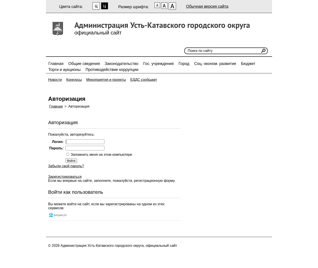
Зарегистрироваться (64, 177)
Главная (56, 63)
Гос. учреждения (158, 63)
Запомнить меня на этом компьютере (101, 154)
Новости (55, 80)
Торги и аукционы (64, 69)
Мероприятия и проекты (106, 80)
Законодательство (121, 63)
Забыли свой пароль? (66, 166)
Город (184, 63)
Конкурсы (74, 80)
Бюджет (248, 63)
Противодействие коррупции (111, 69)
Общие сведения (84, 63)
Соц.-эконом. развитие (215, 63)
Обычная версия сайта (207, 6)
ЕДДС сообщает (143, 80)
